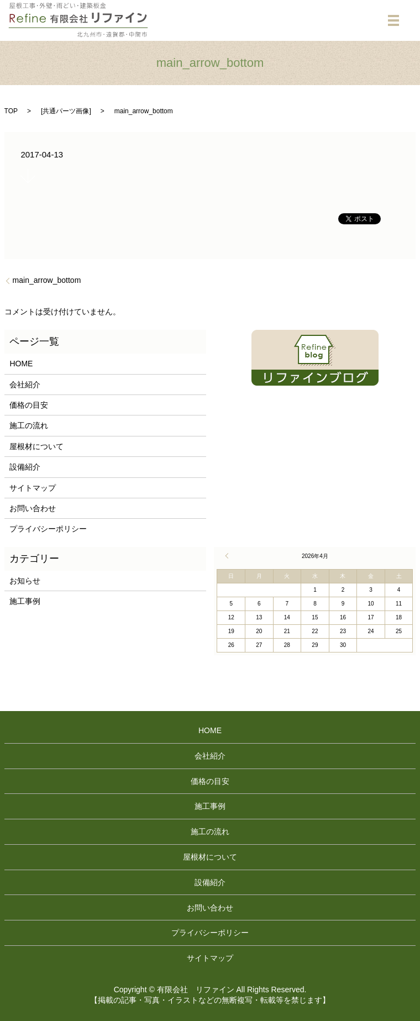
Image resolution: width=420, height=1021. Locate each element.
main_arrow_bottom (47, 280)
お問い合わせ (32, 508)
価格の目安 (28, 405)
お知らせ (24, 580)
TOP (11, 111)
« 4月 (228, 555)
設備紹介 (24, 466)
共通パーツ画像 (66, 111)
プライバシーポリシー (48, 528)
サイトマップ (32, 487)
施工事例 (24, 601)
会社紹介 (24, 384)
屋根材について (36, 446)
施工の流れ (28, 425)
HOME (21, 363)
